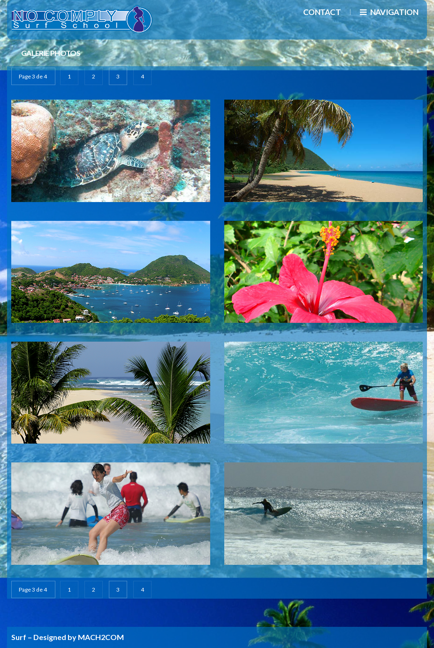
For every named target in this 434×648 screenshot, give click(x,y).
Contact (322, 12)
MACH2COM (101, 636)
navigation (389, 12)
